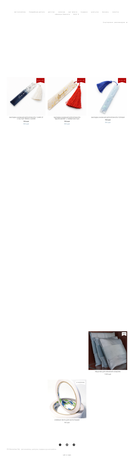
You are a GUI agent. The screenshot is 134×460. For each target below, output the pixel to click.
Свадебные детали (37, 12)
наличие (61, 12)
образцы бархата (62, 14)
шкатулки (95, 12)
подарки (84, 12)
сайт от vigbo (67, 455)
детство (51, 12)
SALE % (76, 14)
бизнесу (105, 12)
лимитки (115, 12)
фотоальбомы (20, 12)
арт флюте (72, 12)
